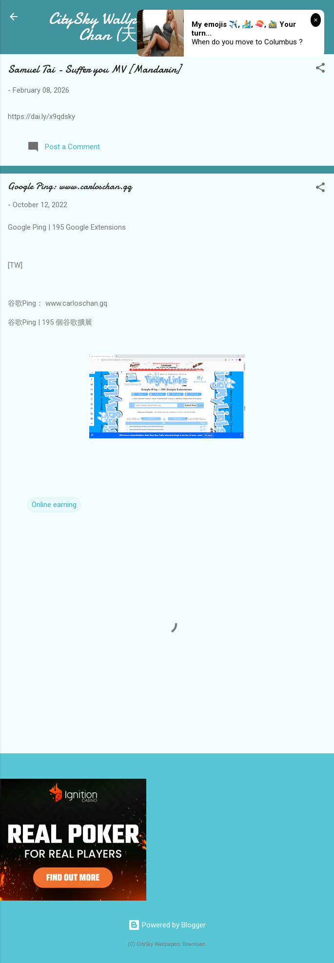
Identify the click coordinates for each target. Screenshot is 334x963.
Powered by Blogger (167, 925)
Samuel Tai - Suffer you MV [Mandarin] (94, 69)
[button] (320, 69)
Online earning (54, 504)
